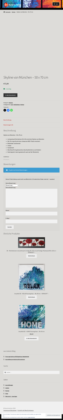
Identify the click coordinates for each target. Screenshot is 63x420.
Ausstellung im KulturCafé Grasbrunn (15, 359)
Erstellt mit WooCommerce (26, 410)
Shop (6, 393)
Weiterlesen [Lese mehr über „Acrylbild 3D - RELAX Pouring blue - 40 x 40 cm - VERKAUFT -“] (31, 297)
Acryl (12, 104)
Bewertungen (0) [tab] (8, 125)
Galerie (7, 388)
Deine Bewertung (11, 183)
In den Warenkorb (10, 95)
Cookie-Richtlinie (31, 417)
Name (8, 210)
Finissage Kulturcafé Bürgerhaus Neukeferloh (17, 356)
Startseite (7, 12)
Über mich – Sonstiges (11, 396)
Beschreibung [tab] (7, 120)
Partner (7, 391)
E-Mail (8, 218)
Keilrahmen (17, 104)
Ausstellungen (9, 385)
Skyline (13, 12)
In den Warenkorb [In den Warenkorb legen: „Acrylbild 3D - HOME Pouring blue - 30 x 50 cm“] (31, 338)
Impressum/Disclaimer (10, 410)
